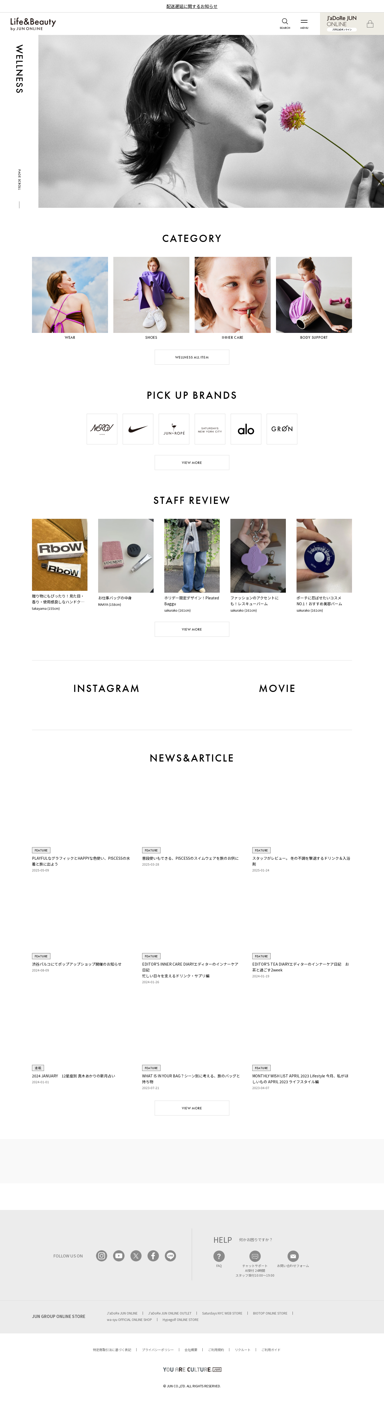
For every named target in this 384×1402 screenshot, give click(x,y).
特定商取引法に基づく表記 (112, 1349)
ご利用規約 (216, 1349)
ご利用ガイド (271, 1349)
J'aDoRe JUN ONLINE (122, 1313)
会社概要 (191, 1349)
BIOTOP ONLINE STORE (270, 1313)
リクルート (243, 1349)
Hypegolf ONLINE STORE (181, 1319)
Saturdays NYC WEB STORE (222, 1313)
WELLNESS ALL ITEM (192, 357)
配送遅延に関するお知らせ (192, 6)
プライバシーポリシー (158, 1349)
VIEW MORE (192, 462)
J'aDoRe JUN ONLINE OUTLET (169, 1313)
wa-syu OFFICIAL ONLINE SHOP (129, 1319)
